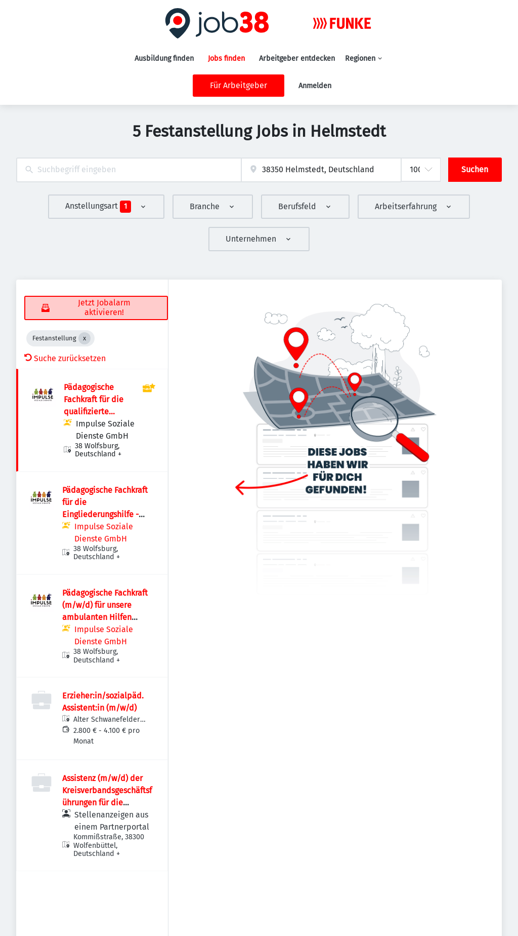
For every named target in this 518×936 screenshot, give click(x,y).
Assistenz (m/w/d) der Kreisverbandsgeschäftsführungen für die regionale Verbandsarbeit (107, 802)
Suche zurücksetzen (65, 358)
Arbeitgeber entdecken (297, 58)
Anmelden (314, 86)
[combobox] (128, 170)
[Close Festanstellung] (84, 338)
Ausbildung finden (164, 58)
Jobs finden (226, 58)
